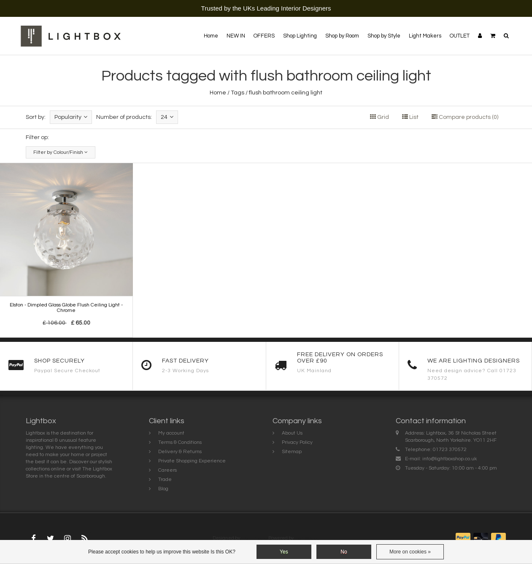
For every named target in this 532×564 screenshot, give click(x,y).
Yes (284, 552)
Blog (163, 488)
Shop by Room (342, 36)
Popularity (70, 117)
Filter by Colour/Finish (60, 152)
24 (167, 117)
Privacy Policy (297, 442)
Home (211, 36)
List (410, 117)
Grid (379, 117)
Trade (165, 479)
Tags (237, 93)
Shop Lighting (300, 36)
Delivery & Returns (180, 451)
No (343, 552)
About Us (292, 433)
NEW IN (236, 36)
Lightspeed (306, 538)
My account (171, 433)
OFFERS (264, 36)
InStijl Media (254, 538)
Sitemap (292, 451)
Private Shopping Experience (192, 461)
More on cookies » (410, 552)
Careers (167, 470)
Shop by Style (383, 36)
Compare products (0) (465, 117)
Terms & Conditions (180, 442)
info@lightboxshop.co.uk (449, 459)
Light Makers (425, 36)
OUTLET (460, 36)
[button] (493, 36)
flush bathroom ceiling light (285, 93)
